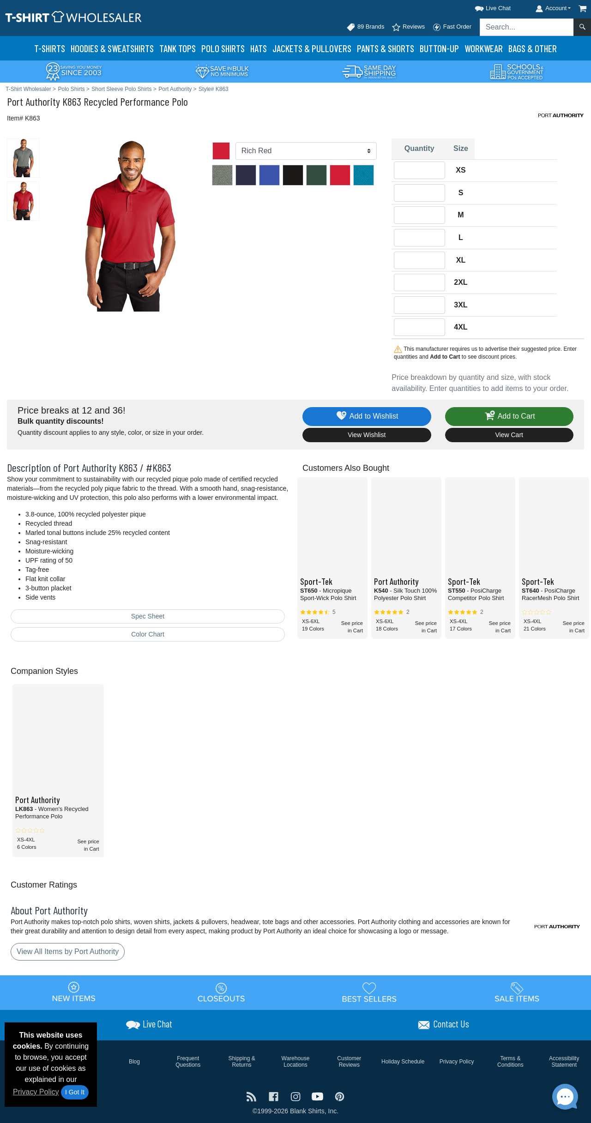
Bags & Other (532, 48)
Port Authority (33, 101)
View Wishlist (367, 434)
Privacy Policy (36, 1092)
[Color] (306, 151)
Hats (258, 48)
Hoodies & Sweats (112, 48)
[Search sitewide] (527, 27)
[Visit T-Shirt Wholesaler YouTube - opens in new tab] (319, 1096)
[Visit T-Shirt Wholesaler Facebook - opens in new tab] (275, 1096)
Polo (223, 48)
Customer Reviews (349, 1061)
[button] (484, 6)
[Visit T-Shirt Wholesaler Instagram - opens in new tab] (296, 1096)
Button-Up (439, 48)
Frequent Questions (187, 1061)
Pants (385, 48)
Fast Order (451, 27)
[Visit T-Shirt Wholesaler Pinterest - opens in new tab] (340, 1096)
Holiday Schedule (402, 1061)
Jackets (311, 48)
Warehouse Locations (296, 1061)
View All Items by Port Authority (68, 951)
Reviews (408, 27)
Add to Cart (509, 416)
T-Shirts (49, 48)
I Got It (74, 1092)
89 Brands (365, 27)
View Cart (509, 434)
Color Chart (147, 634)
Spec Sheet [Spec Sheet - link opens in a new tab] (147, 616)
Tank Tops (177, 48)
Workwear (483, 48)
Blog (134, 1061)
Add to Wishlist (366, 416)
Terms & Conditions (510, 1061)
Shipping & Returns (242, 1061)
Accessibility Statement (564, 1061)
